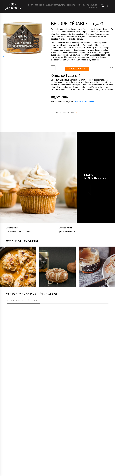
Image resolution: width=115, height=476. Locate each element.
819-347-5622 (15, 452)
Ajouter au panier (77, 69)
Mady (79, 5)
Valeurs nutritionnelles (84, 101)
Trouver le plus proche (21, 406)
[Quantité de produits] (53, 67)
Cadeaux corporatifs (55, 5)
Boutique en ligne (36, 5)
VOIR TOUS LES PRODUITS (65, 112)
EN (108, 6)
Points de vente (90, 5)
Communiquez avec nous (54, 429)
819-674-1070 (15, 449)
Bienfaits (71, 5)
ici (12, 389)
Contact (93, 7)
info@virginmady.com (14, 456)
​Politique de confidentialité (16, 473)
